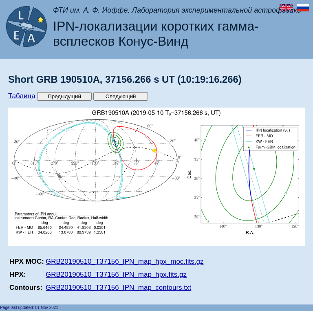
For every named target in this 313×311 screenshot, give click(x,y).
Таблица (21, 96)
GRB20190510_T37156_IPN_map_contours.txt (118, 287)
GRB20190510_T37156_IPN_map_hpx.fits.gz (116, 274)
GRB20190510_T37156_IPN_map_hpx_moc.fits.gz (124, 261)
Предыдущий (64, 96)
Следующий (121, 96)
